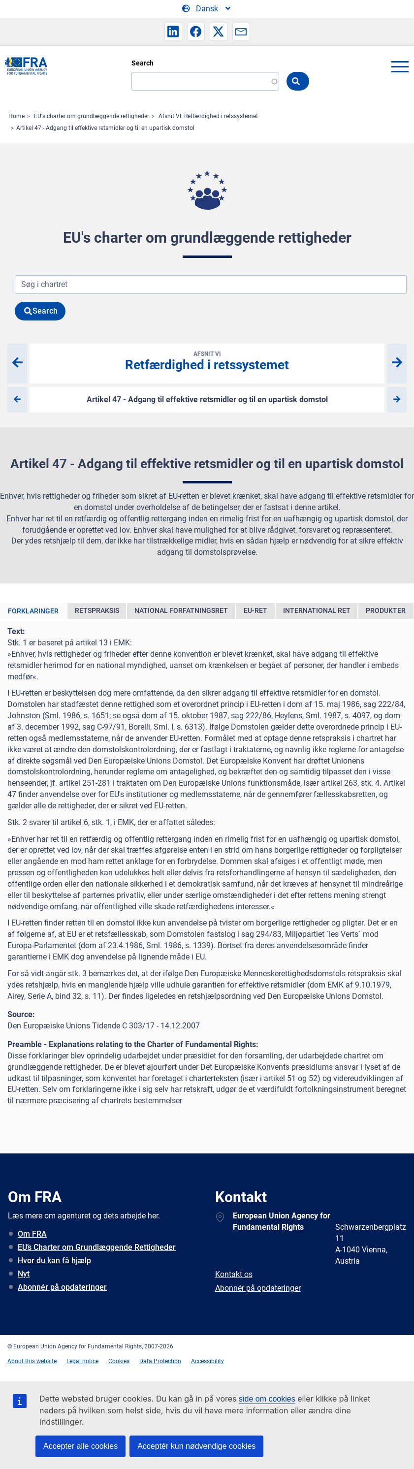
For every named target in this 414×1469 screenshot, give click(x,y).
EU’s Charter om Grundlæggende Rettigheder (97, 1247)
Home (16, 116)
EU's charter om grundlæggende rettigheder (91, 116)
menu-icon (399, 66)
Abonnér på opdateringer (62, 1287)
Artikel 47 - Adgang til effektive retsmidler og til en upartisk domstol (105, 128)
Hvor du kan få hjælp (54, 1260)
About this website (32, 1361)
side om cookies (267, 1399)
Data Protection (160, 1361)
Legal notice (82, 1361)
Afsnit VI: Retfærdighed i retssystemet (208, 116)
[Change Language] (207, 9)
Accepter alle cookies (80, 1446)
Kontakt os (234, 1274)
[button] (173, 31)
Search (142, 63)
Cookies (118, 1361)
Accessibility (207, 1361)
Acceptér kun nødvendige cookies (196, 1446)
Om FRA (32, 1234)
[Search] (205, 81)
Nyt (24, 1273)
